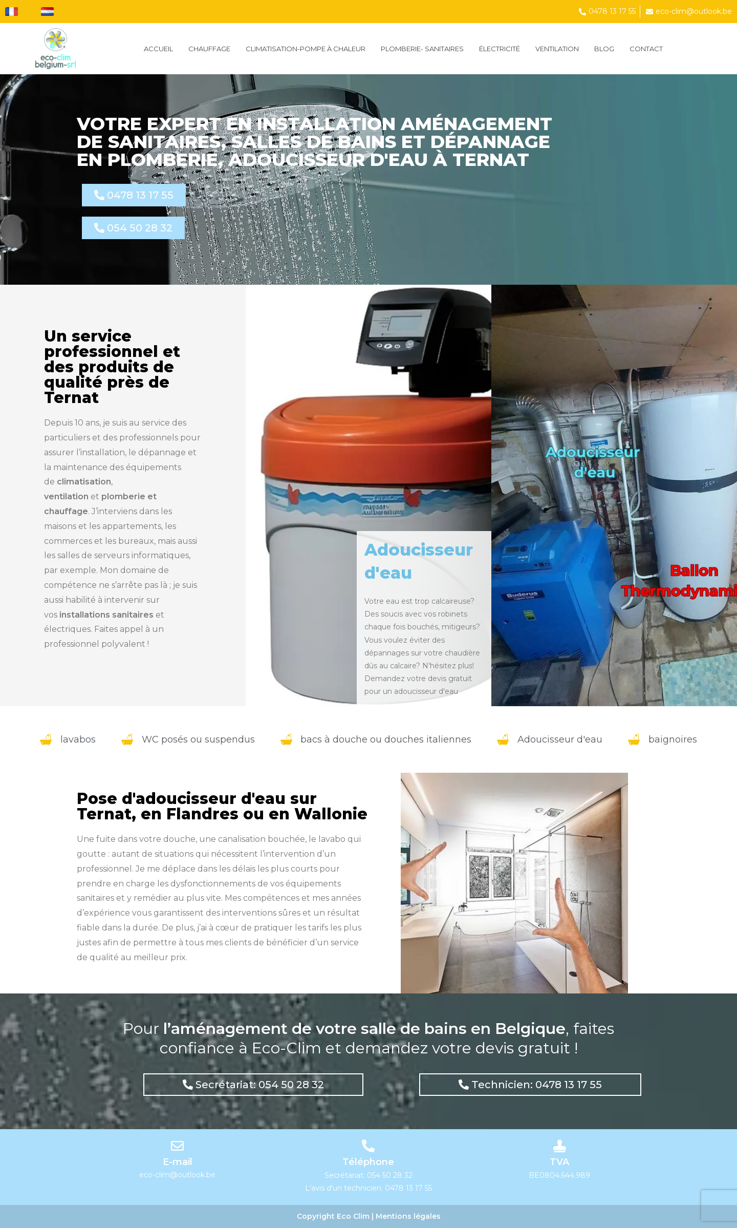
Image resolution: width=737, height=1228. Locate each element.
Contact (646, 49)
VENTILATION (557, 49)
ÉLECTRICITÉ (499, 49)
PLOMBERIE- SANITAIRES (422, 49)
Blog (604, 49)
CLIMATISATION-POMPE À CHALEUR (305, 49)
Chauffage (209, 49)
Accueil (158, 49)
